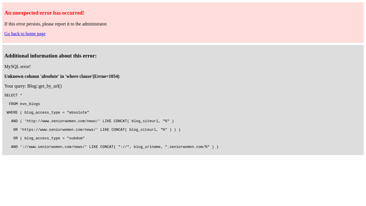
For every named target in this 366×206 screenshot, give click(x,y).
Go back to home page (24, 33)
